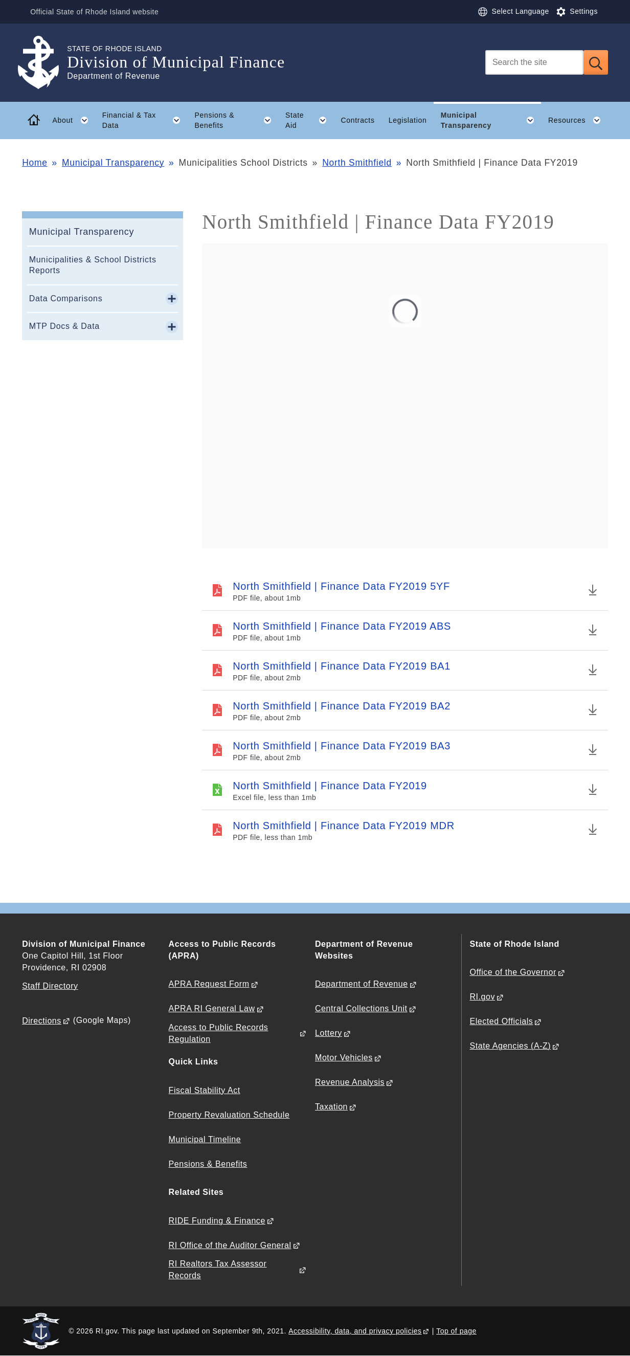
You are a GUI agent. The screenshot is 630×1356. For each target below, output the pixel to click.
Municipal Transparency (113, 163)
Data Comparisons (66, 298)
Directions (41, 1020)
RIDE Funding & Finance (217, 1220)
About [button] (73, 120)
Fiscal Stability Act (204, 1090)
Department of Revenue (361, 984)
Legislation (408, 120)
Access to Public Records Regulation (218, 1033)
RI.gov (482, 996)
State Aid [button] (309, 120)
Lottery (328, 1033)
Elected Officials (501, 1021)
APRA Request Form (209, 984)
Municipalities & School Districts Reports (92, 265)
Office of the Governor (512, 972)
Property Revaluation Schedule (229, 1114)
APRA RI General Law (212, 1008)
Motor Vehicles (344, 1057)
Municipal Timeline (205, 1139)
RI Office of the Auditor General (230, 1245)
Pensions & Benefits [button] (236, 120)
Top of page (456, 1331)
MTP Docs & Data (64, 326)
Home (34, 163)
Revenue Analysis (350, 1082)
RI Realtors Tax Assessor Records (218, 1269)
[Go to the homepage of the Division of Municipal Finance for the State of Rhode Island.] (44, 63)
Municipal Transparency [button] (491, 120)
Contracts (357, 120)
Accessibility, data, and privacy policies (354, 1331)
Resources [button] (578, 120)
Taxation (331, 1106)
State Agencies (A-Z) (510, 1045)
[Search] (534, 62)
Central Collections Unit (361, 1008)
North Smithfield (357, 163)
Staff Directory (50, 986)
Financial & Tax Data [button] (145, 120)
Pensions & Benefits (208, 1164)
